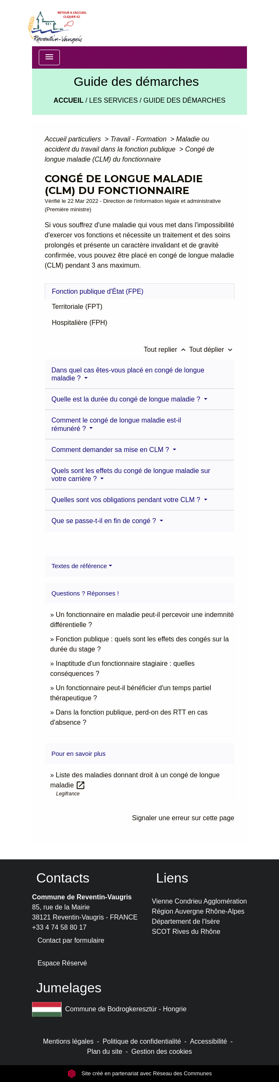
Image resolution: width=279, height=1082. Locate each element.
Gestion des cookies (161, 1051)
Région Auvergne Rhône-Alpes (198, 911)
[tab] (139, 291)
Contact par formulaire (71, 940)
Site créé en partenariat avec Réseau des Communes (139, 1073)
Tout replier (166, 349)
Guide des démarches (184, 100)
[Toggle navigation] (49, 57)
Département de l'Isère (186, 921)
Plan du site (104, 1051)
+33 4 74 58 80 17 (59, 927)
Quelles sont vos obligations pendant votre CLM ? (126, 499)
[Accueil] (56, 23)
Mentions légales (68, 1041)
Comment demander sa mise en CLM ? (111, 449)
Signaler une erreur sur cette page (183, 817)
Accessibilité (208, 1041)
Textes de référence (79, 565)
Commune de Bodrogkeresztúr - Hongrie (109, 1009)
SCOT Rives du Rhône (186, 931)
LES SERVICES (113, 100)
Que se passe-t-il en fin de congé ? (104, 520)
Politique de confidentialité (141, 1041)
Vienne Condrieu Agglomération (199, 901)
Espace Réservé (62, 963)
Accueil (68, 100)
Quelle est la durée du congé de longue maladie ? (126, 399)
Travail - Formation (139, 139)
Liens (172, 877)
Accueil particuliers (74, 139)
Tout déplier (211, 349)
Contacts (62, 877)
